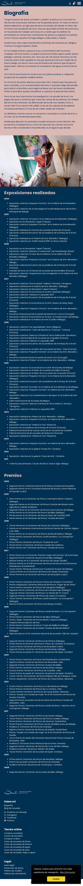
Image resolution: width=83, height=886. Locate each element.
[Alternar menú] (79, 3)
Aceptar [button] (56, 879)
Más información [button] (67, 872)
